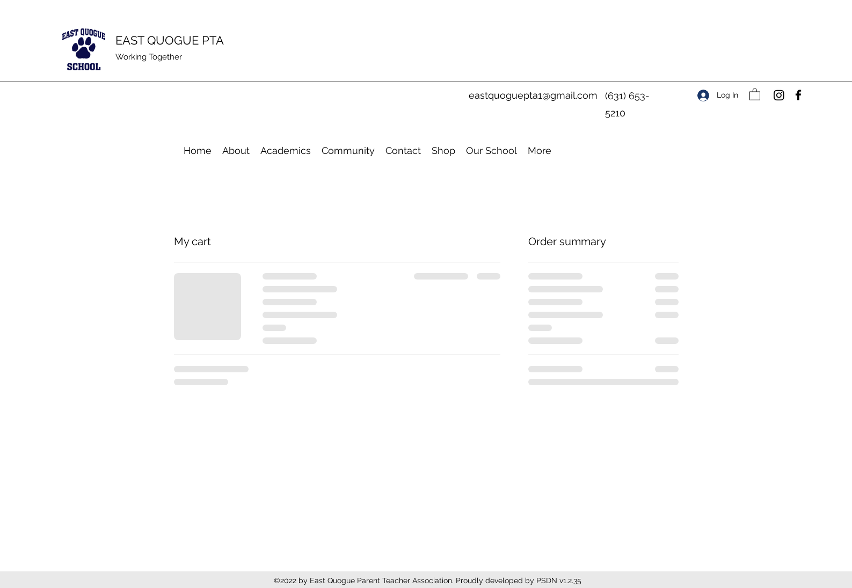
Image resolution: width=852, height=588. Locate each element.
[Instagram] (779, 95)
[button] (754, 93)
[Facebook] (798, 95)
